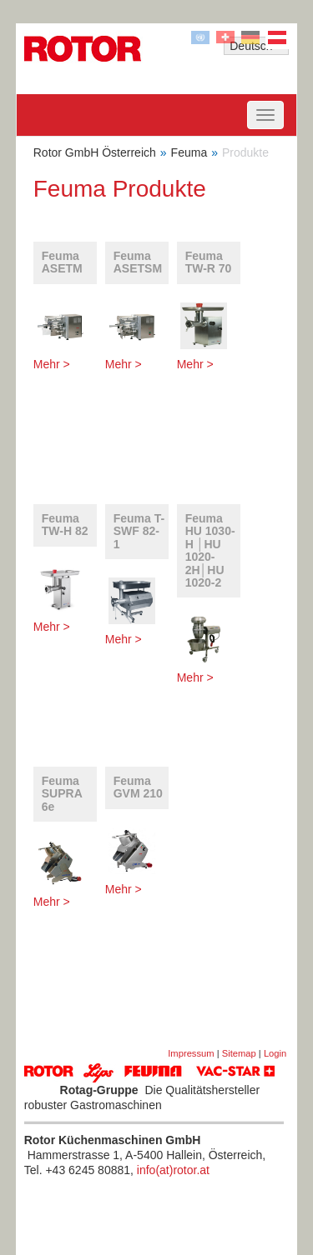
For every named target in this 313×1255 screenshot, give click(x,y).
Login (275, 1053)
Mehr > (51, 364)
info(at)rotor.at (173, 1170)
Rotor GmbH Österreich (94, 152)
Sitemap (239, 1053)
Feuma (189, 152)
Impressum (191, 1053)
